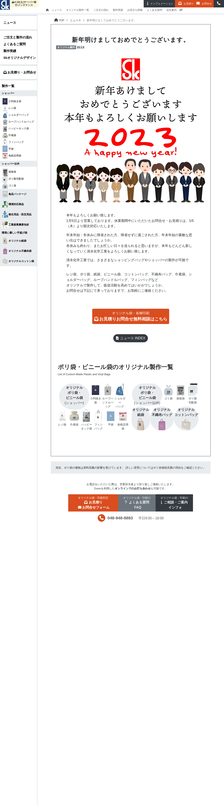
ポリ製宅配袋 (13, 178)
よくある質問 (154, 9)
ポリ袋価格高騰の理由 (167, 467)
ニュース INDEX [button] (130, 338)
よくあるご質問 (14, 44)
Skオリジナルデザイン (19, 57)
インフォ (159, 3)
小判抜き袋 (11, 101)
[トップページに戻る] (59, 20)
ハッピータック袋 (15, 128)
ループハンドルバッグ (18, 121)
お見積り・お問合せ (19, 72)
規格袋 (9, 171)
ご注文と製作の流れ (17, 37)
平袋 (8, 148)
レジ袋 (9, 108)
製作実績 (118, 9)
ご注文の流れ (101, 9)
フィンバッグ (13, 142)
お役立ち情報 (135, 9)
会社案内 (171, 9)
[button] (219, 3)
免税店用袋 (11, 155)
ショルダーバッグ (15, 114)
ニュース (57, 9)
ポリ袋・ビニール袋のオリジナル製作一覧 (129, 370)
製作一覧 (8, 86)
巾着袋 (9, 135)
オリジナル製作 (66, 47)
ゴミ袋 (9, 185)
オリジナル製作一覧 (77, 9)
